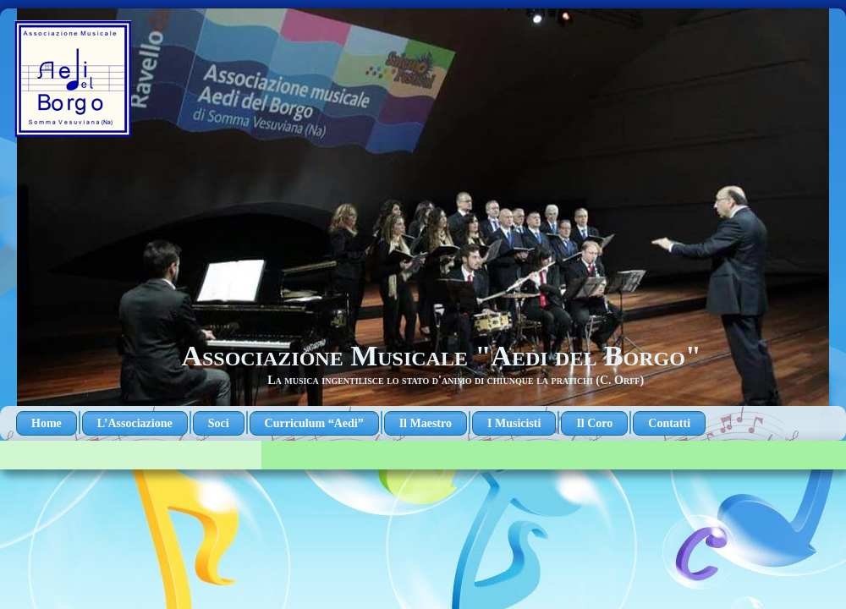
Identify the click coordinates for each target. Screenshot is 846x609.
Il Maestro (425, 423)
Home (46, 423)
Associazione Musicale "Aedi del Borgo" (440, 355)
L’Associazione (135, 423)
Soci (218, 423)
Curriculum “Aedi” (314, 423)
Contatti (669, 423)
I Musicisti (514, 423)
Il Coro (594, 423)
